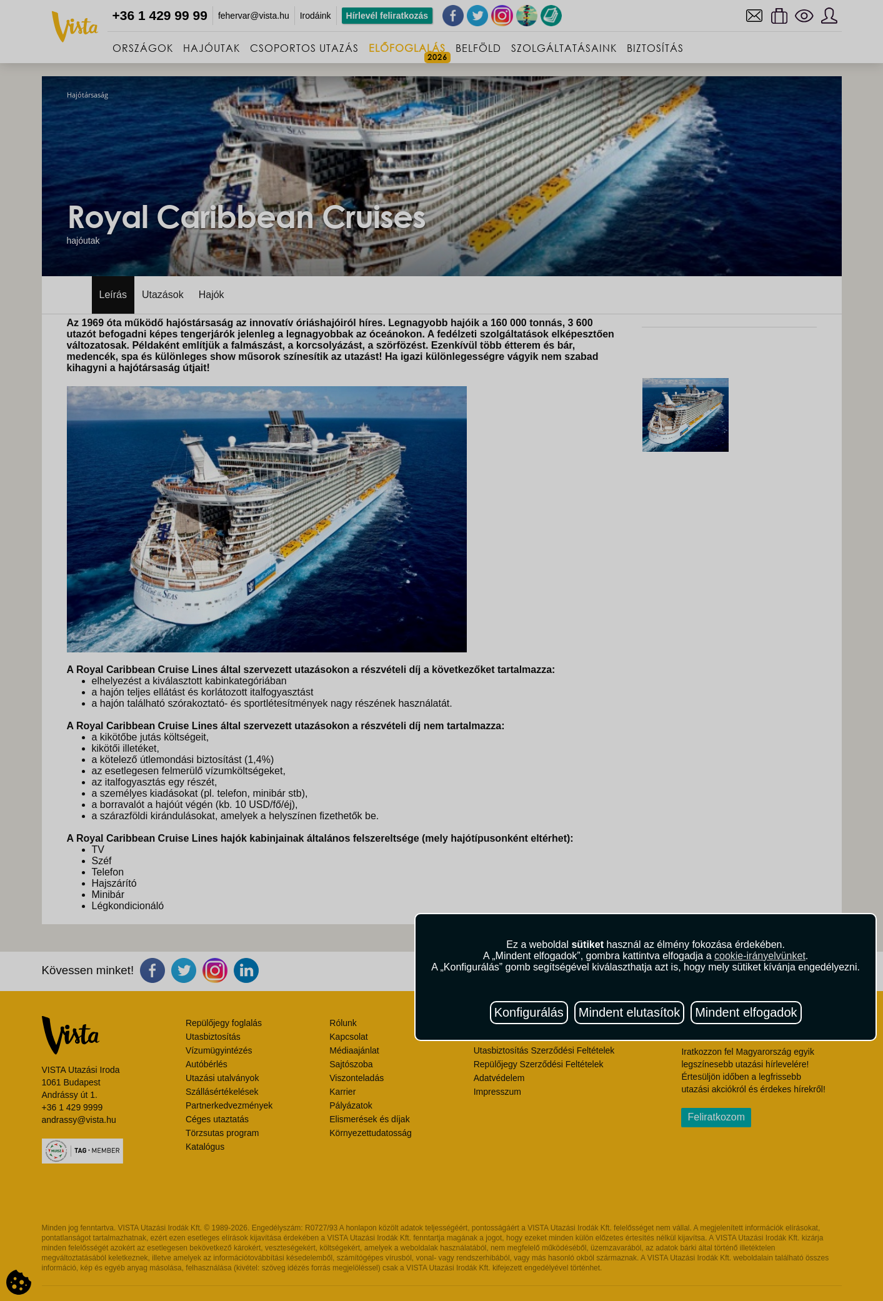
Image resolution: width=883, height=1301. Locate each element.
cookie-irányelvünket (760, 955)
